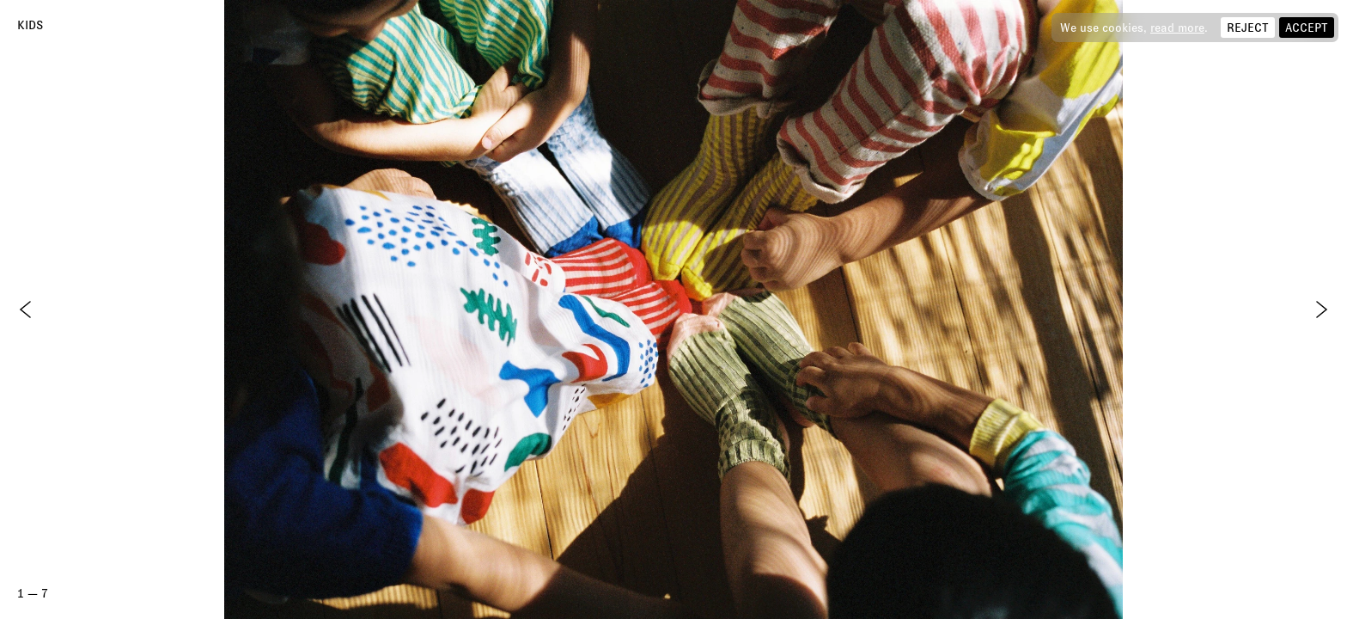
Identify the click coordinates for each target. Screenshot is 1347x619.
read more (1177, 27)
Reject (1248, 27)
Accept (1306, 27)
